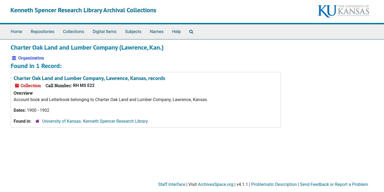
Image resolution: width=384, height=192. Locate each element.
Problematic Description (274, 184)
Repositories (42, 31)
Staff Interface (171, 184)
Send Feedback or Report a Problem (334, 184)
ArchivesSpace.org (215, 184)
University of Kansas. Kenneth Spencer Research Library (95, 121)
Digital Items (104, 31)
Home (16, 31)
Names (156, 31)
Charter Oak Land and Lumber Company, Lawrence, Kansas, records (89, 78)
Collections (73, 31)
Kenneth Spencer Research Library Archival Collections (83, 10)
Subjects (133, 31)
